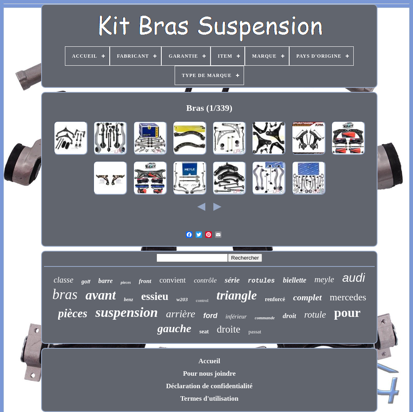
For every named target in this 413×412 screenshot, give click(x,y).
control (202, 300)
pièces (72, 313)
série (232, 280)
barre (105, 280)
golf (85, 282)
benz (128, 299)
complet (307, 297)
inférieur (236, 316)
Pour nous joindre (209, 373)
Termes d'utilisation (209, 398)
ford (210, 316)
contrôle (205, 280)
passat (254, 332)
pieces (126, 282)
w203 (182, 299)
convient (172, 280)
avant (101, 295)
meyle (324, 279)
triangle (237, 295)
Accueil (209, 361)
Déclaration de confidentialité (209, 386)
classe (63, 279)
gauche (174, 328)
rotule (315, 315)
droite (228, 329)
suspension (126, 312)
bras (64, 294)
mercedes (348, 297)
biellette (294, 280)
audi (353, 277)
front (145, 281)
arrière (180, 314)
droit (289, 316)
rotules (261, 281)
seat (204, 332)
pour (347, 312)
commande (265, 317)
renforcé (275, 299)
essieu (155, 296)
